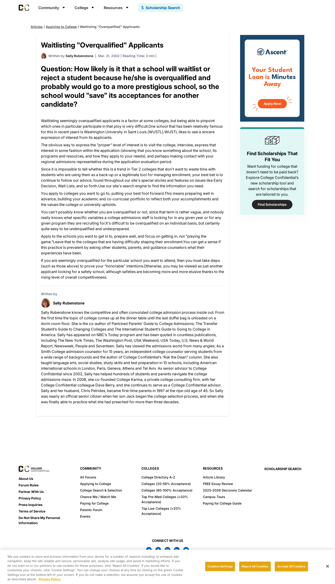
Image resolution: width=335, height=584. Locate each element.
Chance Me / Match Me (98, 497)
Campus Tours (214, 497)
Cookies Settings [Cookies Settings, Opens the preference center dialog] (220, 566)
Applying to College (61, 27)
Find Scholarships (272, 204)
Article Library (214, 477)
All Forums (88, 477)
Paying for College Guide (222, 503)
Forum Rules (29, 485)
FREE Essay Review (218, 484)
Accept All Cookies (291, 566)
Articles (37, 27)
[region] (167, 567)
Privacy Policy (30, 498)
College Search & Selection (101, 490)
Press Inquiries (31, 505)
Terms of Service (32, 511)
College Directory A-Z (158, 477)
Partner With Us (31, 492)
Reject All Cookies (255, 566)
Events (85, 516)
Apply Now (272, 104)
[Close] (327, 566)
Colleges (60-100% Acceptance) (166, 490)
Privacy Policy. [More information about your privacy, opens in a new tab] (50, 579)
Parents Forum (91, 510)
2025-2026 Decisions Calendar (227, 490)
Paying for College (94, 503)
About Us (26, 479)
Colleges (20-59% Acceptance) (166, 484)
